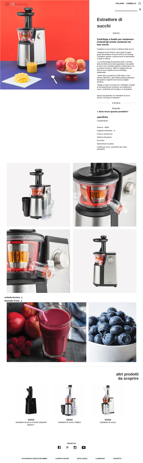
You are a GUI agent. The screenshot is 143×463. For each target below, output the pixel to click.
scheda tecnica (12, 297)
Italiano (120, 3)
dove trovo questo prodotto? (113, 111)
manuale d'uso (12, 300)
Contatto (117, 458)
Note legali (82, 458)
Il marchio (100, 458)
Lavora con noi (62, 458)
